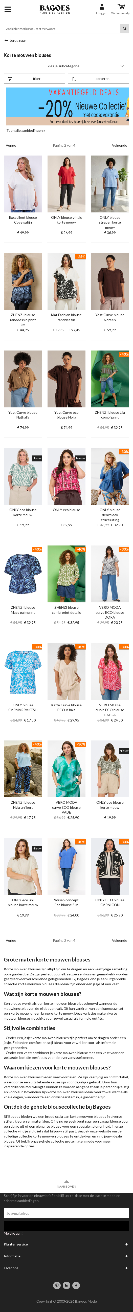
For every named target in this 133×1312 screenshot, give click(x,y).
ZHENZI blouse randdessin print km (23, 320)
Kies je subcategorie (86, 66)
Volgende (119, 145)
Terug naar (15, 40)
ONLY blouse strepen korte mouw (110, 222)
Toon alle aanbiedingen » (25, 130)
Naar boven (66, 1183)
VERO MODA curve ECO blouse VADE (66, 807)
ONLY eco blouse (66, 510)
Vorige (11, 145)
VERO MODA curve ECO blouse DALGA (110, 710)
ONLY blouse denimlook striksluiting (110, 515)
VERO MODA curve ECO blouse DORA (110, 612)
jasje (96, 984)
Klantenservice (16, 1244)
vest (115, 984)
